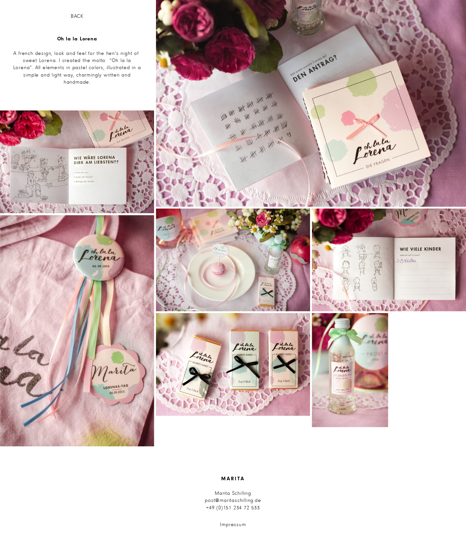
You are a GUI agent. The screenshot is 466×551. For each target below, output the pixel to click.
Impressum (233, 524)
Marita (233, 479)
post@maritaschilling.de (233, 500)
